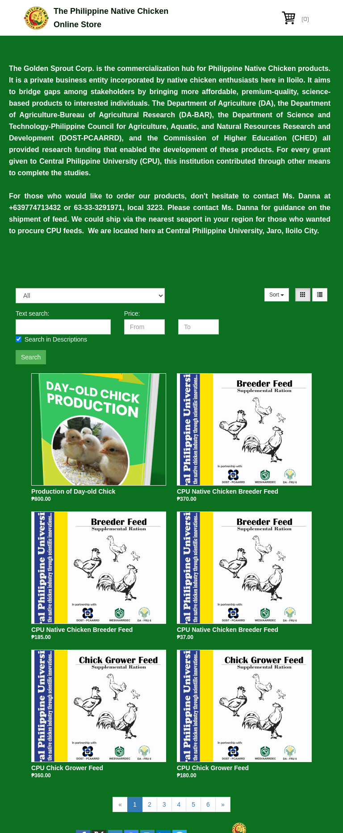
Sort (276, 295)
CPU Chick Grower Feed (67, 767)
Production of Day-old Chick (73, 491)
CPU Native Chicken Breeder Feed (227, 491)
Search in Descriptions (51, 339)
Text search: (32, 313)
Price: (132, 313)
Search (31, 357)
